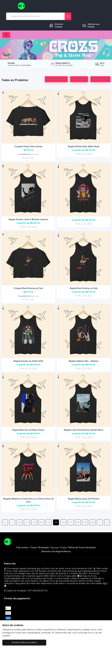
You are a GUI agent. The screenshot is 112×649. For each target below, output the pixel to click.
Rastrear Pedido (58, 537)
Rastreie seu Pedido (90, 15)
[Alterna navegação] (6, 24)
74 (49, 512)
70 (19, 512)
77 (70, 512)
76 (63, 512)
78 (78, 512)
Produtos (78, 69)
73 (41, 512)
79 (85, 512)
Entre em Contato (56, 15)
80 (92, 512)
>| (107, 512)
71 (27, 512)
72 (34, 512)
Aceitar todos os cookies (20, 642)
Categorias (99, 69)
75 (56, 512)
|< (5, 512)
